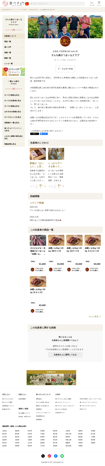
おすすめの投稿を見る (12, 112)
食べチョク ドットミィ (62, 402)
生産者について (10, 36)
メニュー (99, 3)
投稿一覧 (7, 52)
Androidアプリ (60, 412)
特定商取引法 (40, 416)
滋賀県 (4, 440)
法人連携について (24, 413)
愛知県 (80, 437)
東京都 (55, 434)
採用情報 (39, 419)
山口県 (30, 443)
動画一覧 (7, 58)
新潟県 (80, 434)
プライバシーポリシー (43, 412)
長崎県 (17, 446)
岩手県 (30, 431)
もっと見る (94, 316)
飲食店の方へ (6, 409)
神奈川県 (68, 434)
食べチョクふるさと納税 (63, 399)
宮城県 (42, 431)
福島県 (80, 431)
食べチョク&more (61, 409)
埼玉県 (30, 434)
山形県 (68, 431)
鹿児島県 (68, 446)
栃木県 (4, 434)
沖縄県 (80, 446)
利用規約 (39, 409)
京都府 (17, 440)
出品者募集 (22, 399)
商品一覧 (7, 41)
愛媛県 (68, 443)
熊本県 (30, 446)
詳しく (41, 186)
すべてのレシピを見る (12, 117)
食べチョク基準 (7, 402)
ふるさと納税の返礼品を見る (13, 137)
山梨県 (30, 437)
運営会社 (39, 399)
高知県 (80, 443)
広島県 (17, 443)
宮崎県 (55, 446)
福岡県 (93, 443)
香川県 (55, 443)
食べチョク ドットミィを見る (13, 129)
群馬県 (17, 434)
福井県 (17, 437)
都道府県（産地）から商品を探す (14, 426)
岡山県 (4, 443)
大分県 (42, 446)
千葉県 (42, 434)
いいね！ (34, 186)
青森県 (17, 431)
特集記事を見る (10, 144)
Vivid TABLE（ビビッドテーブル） (91, 399)
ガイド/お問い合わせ (42, 402)
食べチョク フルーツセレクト (64, 406)
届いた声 (7, 47)
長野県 (42, 437)
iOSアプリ (83, 409)
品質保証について (8, 406)
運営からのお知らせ (42, 406)
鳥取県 (80, 440)
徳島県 (42, 443)
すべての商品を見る (12, 95)
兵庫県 (42, 440)
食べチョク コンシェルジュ (88, 402)
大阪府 (30, 440)
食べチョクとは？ (8, 399)
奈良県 (55, 440)
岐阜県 (55, 437)
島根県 (93, 440)
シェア (44, 133)
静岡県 (68, 437)
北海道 (4, 431)
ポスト (35, 133)
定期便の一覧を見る (12, 123)
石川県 (4, 437)
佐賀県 (4, 446)
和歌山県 (68, 440)
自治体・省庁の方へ (24, 416)
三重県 (93, 437)
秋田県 (55, 431)
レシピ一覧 (8, 63)
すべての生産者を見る (12, 100)
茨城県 (93, 431)
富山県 (93, 434)
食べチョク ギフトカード (88, 406)
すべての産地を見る (12, 106)
